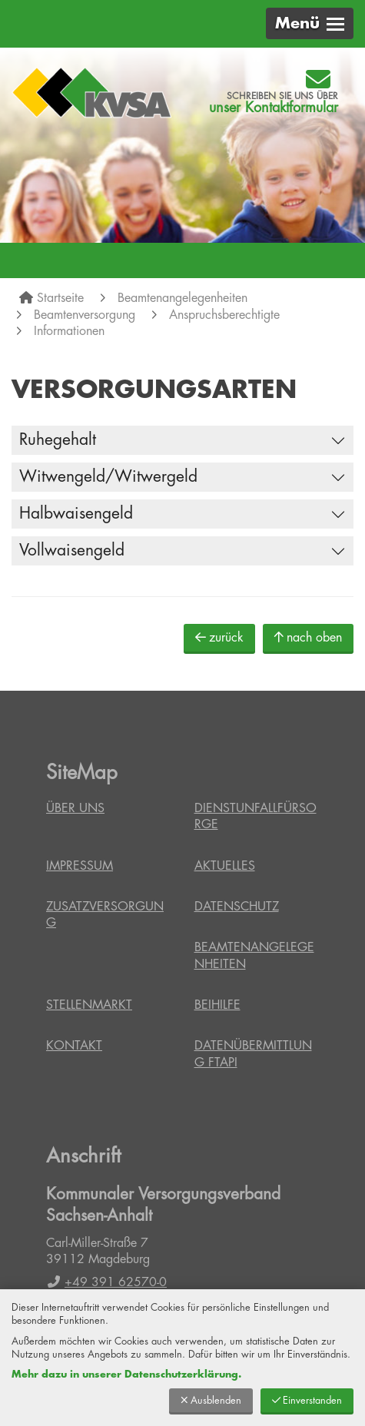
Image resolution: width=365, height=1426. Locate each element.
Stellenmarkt (89, 1005)
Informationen (69, 331)
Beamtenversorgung (84, 315)
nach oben (308, 637)
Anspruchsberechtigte (224, 315)
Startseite (60, 298)
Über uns (75, 808)
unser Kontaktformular (273, 107)
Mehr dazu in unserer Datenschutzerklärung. (126, 1374)
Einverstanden (307, 1400)
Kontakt (74, 1046)
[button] (309, 23)
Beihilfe (217, 1005)
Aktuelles (224, 866)
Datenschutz (236, 906)
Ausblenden (211, 1400)
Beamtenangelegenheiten (182, 298)
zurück (219, 637)
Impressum (79, 866)
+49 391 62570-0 (106, 1282)
